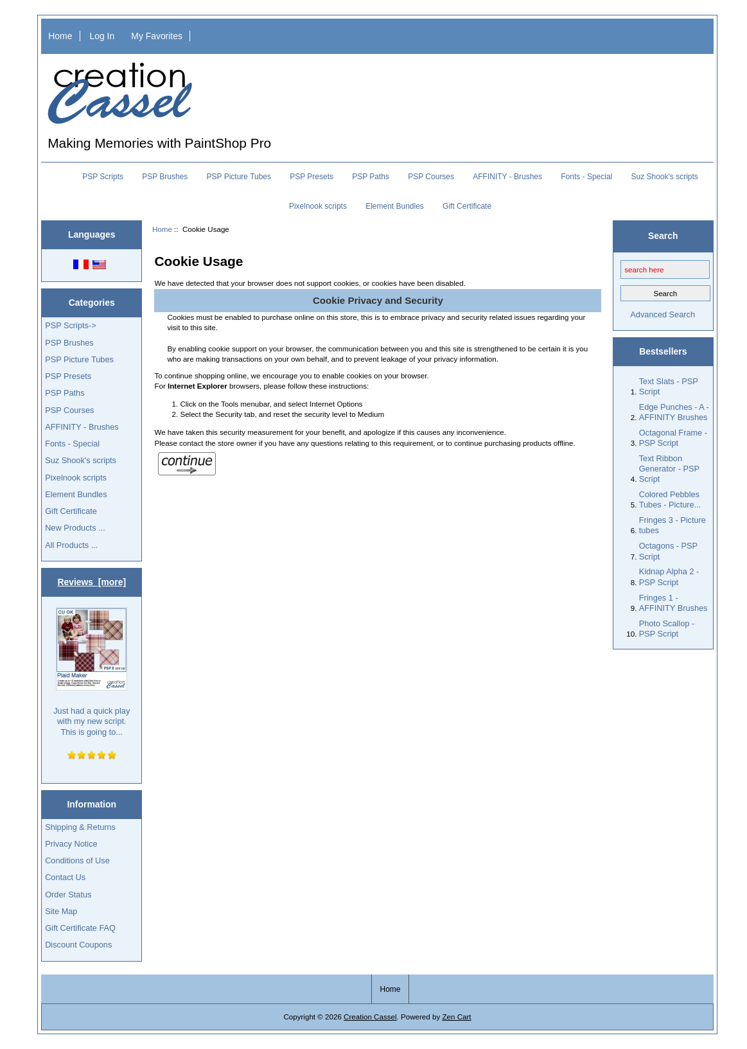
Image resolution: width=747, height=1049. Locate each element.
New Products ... (75, 528)
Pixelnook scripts (318, 206)
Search (663, 236)
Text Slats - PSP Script (668, 386)
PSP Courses (431, 176)
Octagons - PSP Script (668, 551)
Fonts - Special (586, 176)
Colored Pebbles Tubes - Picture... (670, 499)
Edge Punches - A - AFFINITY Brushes (674, 412)
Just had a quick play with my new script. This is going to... (91, 672)
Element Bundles (394, 206)
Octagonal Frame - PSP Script (673, 438)
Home (60, 36)
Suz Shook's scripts (664, 176)
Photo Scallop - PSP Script (666, 629)
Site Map (61, 911)
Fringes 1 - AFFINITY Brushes (673, 603)
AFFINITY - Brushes (507, 176)
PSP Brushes (165, 176)
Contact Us (65, 877)
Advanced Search (662, 314)
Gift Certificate (467, 206)
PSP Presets (311, 176)
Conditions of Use (77, 860)
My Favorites (156, 36)
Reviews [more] (91, 582)
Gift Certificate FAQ (80, 928)
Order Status (68, 894)
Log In (102, 36)
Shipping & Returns (80, 827)
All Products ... (71, 545)
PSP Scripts (102, 176)
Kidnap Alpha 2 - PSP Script (669, 576)
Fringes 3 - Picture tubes (672, 525)
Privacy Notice (71, 844)
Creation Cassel (370, 1016)
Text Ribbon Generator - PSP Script (669, 469)
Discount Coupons (78, 944)
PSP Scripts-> (70, 325)
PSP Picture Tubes (239, 176)
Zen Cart (456, 1016)
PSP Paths (370, 176)
